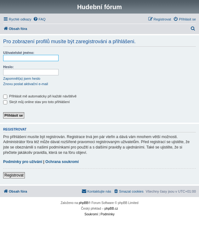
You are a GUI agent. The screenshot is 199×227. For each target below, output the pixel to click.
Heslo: (8, 67)
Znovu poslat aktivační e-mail (25, 84)
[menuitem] (39, 19)
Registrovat (14, 175)
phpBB (83, 203)
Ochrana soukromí (62, 162)
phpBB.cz (111, 208)
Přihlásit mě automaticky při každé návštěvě (40, 96)
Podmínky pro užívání (22, 162)
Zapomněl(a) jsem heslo (21, 78)
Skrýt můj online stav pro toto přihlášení (36, 102)
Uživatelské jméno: (18, 53)
